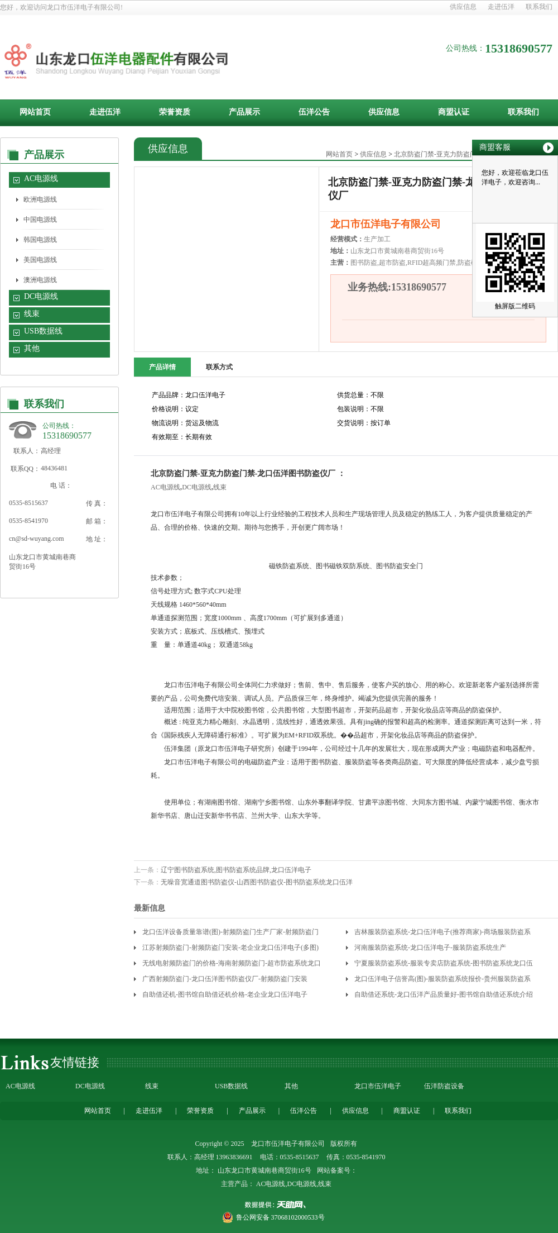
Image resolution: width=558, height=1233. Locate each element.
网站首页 (35, 112)
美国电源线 (40, 260)
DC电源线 (41, 296)
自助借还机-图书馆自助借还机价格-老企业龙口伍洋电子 (224, 994)
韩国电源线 (40, 240)
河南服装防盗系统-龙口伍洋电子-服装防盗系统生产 (430, 947)
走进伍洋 (501, 7)
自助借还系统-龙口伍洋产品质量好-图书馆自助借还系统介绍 (443, 994)
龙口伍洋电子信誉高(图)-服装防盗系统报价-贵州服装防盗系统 (442, 981)
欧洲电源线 (40, 199)
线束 (32, 314)
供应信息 (463, 7)
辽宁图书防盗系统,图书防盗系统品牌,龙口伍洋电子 (236, 870)
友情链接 (74, 1062)
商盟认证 (453, 112)
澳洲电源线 (40, 280)
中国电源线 (40, 219)
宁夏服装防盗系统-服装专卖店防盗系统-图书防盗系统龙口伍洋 (443, 965)
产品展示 (244, 112)
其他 (32, 348)
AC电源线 (41, 178)
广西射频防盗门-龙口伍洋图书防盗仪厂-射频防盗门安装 (224, 979)
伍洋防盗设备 (444, 1086)
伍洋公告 (314, 112)
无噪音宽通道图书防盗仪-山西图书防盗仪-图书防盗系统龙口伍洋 (257, 882)
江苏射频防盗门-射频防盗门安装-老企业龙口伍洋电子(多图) (230, 947)
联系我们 (539, 7)
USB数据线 (43, 331)
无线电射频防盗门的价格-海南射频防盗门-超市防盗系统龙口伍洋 (231, 965)
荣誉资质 (174, 112)
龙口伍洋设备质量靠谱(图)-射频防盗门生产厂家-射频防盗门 (230, 932)
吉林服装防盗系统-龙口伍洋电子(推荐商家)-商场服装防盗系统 (442, 934)
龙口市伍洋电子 (377, 1086)
